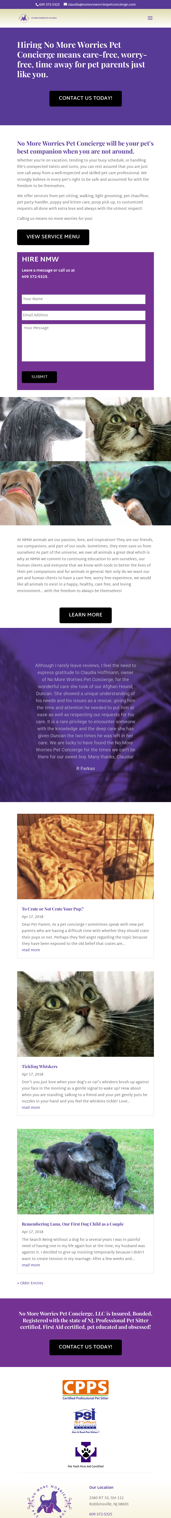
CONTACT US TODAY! (85, 98)
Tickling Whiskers (39, 1066)
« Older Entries (30, 1283)
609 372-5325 (49, 5)
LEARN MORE (85, 615)
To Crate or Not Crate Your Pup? (52, 909)
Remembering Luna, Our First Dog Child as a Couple (73, 1224)
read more (31, 950)
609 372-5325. (35, 277)
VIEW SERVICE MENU (53, 237)
